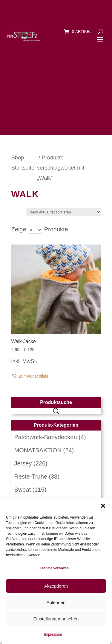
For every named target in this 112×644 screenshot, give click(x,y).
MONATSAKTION (38, 450)
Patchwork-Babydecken (45, 437)
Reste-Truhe (30, 476)
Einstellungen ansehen (56, 618)
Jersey (23, 463)
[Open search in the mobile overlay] (56, 411)
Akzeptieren (56, 585)
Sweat (22, 489)
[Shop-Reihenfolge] (63, 212)
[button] (103, 506)
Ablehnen (56, 602)
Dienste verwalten (54, 568)
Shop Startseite (23, 162)
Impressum (53, 634)
